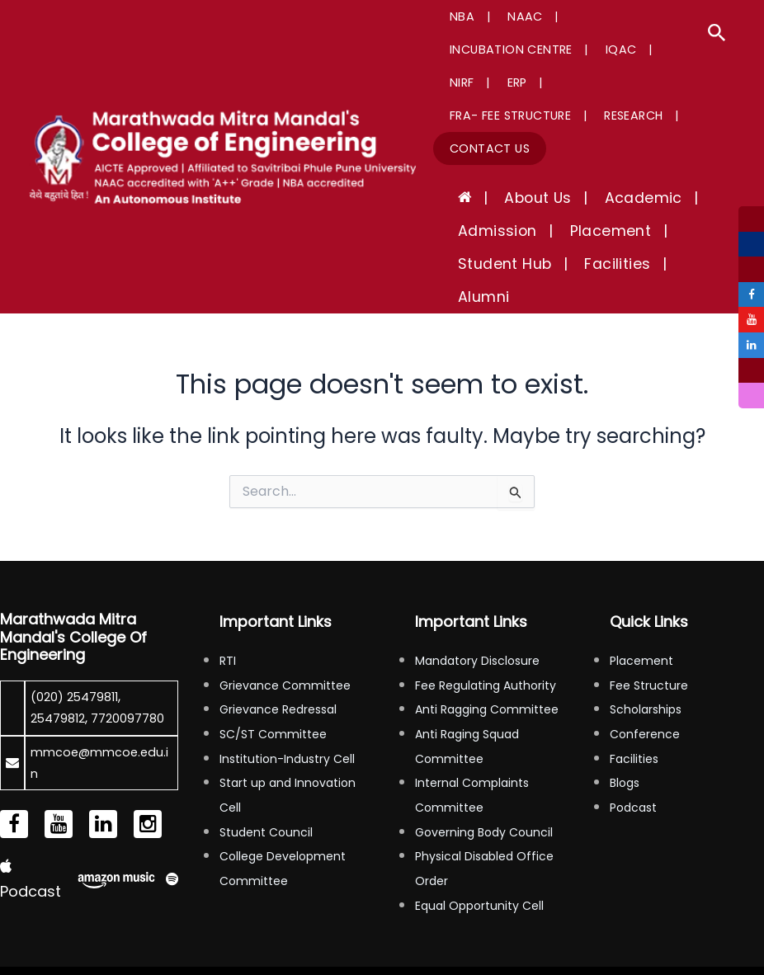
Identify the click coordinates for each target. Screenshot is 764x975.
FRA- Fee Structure (504, 82)
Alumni (667, 231)
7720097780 (71, 674)
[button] (717, 34)
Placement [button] (586, 198)
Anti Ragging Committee (487, 643)
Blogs (624, 717)
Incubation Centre (606, 16)
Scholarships (645, 643)
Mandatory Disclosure (477, 594)
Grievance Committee (285, 619)
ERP (550, 49)
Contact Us (484, 115)
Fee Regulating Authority (485, 619)
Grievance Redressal (278, 643)
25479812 (61, 652)
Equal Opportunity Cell (479, 839)
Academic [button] (602, 165)
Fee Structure (649, 619)
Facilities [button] (592, 231)
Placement (641, 594)
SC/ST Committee (273, 668)
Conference (645, 668)
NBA (456, 16)
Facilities (634, 693)
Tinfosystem (727, 942)
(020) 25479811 (79, 630)
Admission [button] (489, 198)
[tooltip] (749, 221)
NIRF (508, 49)
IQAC (459, 49)
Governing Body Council (484, 766)
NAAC (507, 16)
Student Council (266, 766)
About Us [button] (512, 165)
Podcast (633, 741)
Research (615, 82)
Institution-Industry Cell (287, 693)
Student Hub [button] (496, 231)
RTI (227, 594)
